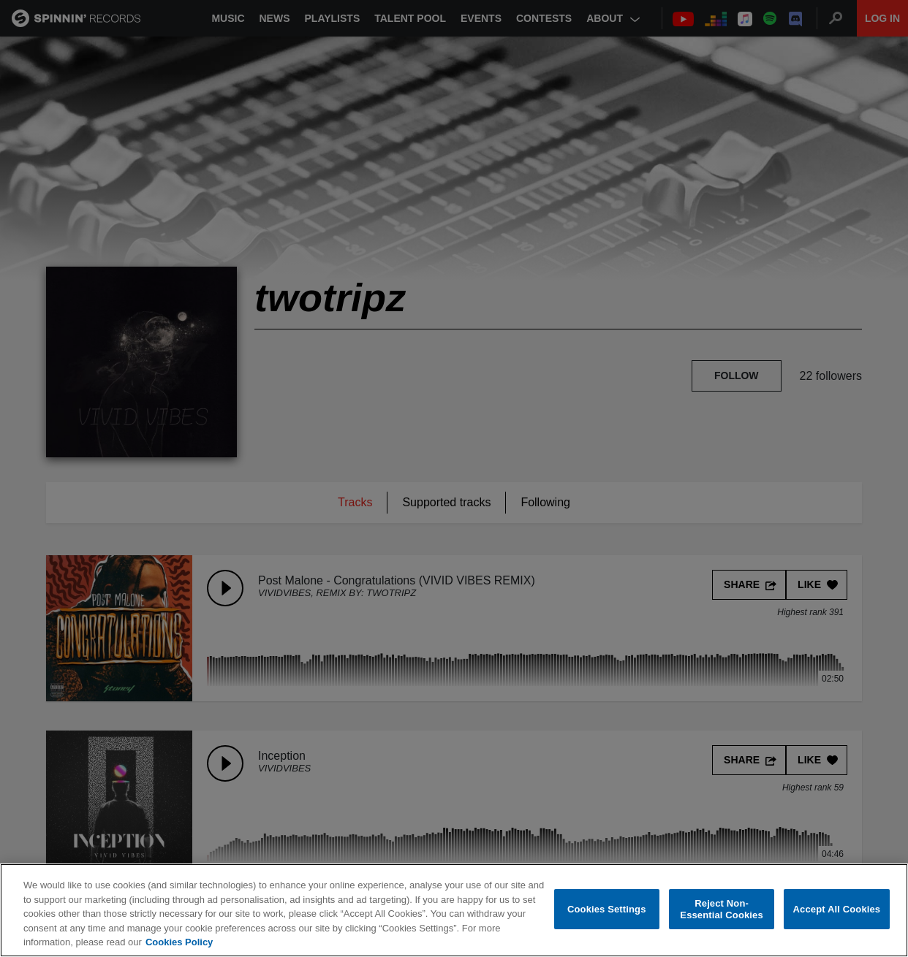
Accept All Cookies (837, 909)
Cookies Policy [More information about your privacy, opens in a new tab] (179, 942)
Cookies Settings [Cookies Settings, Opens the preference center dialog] (606, 909)
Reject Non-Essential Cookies (721, 910)
